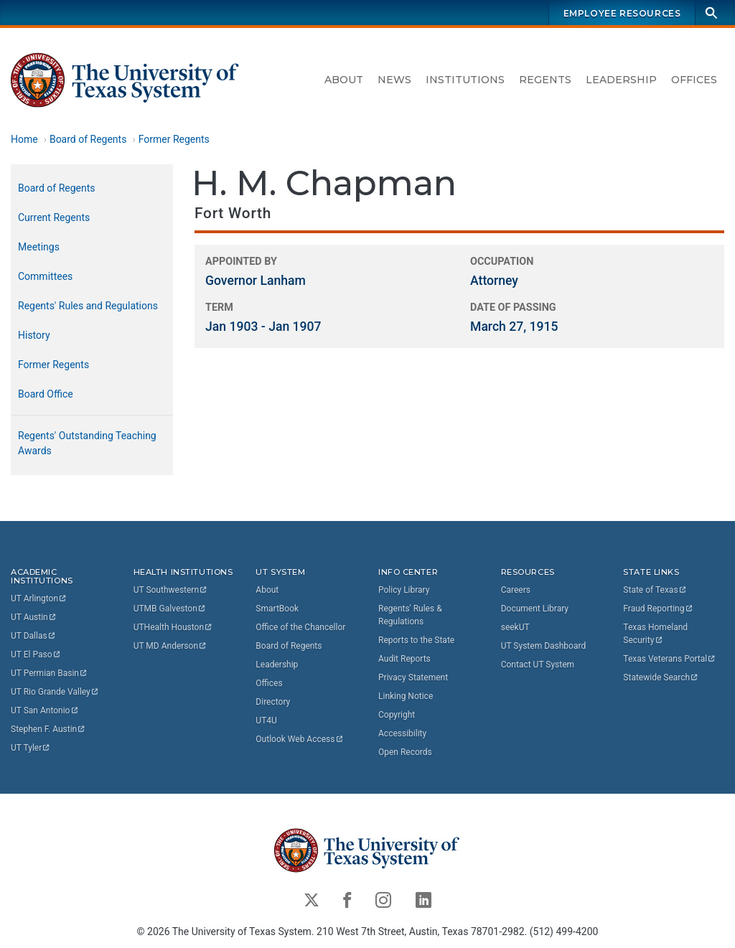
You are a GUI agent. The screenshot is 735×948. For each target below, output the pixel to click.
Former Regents (174, 139)
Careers (515, 590)
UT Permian (49, 673)
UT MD (170, 646)
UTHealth (173, 627)
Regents (545, 79)
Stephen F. (48, 729)
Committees (45, 276)
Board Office (45, 394)
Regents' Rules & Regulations (410, 615)
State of (655, 590)
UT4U (266, 720)
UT (39, 598)
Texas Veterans (669, 659)
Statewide (661, 677)
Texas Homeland (656, 633)
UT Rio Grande (55, 692)
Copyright (396, 715)
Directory (273, 702)
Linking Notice (405, 696)
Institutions (465, 79)
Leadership (621, 79)
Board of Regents (88, 139)
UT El (36, 654)
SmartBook (277, 609)
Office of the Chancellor (300, 627)
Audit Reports (404, 659)
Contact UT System (537, 665)
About (343, 79)
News (394, 79)
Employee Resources (622, 13)
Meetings (39, 247)
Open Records (405, 752)
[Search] (711, 12)
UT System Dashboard (543, 646)
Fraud (658, 609)
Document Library (534, 609)
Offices (694, 79)
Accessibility (402, 733)
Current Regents (54, 217)
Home (24, 139)
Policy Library (403, 590)
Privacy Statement (413, 677)
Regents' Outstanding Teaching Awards (87, 443)
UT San (45, 710)
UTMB (170, 609)
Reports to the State (416, 640)
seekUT (515, 627)
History (34, 335)
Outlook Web (300, 739)
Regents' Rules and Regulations (88, 305)
